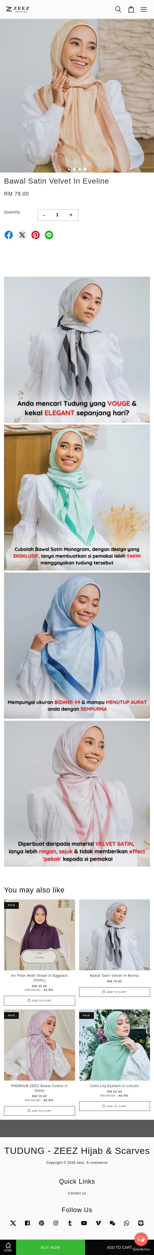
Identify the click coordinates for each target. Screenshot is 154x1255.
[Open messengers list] (141, 1239)
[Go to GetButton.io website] (141, 1249)
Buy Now (51, 1247)
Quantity (12, 212)
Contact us (77, 1193)
